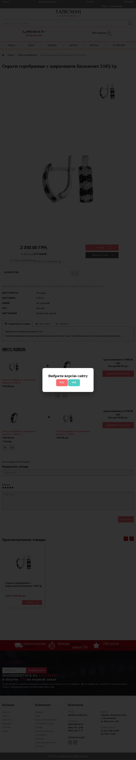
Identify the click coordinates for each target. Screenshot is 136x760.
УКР (74, 382)
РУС (62, 382)
